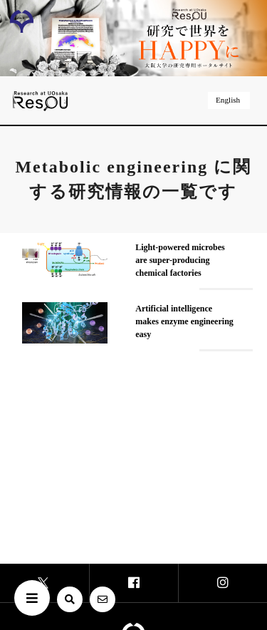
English (229, 99)
